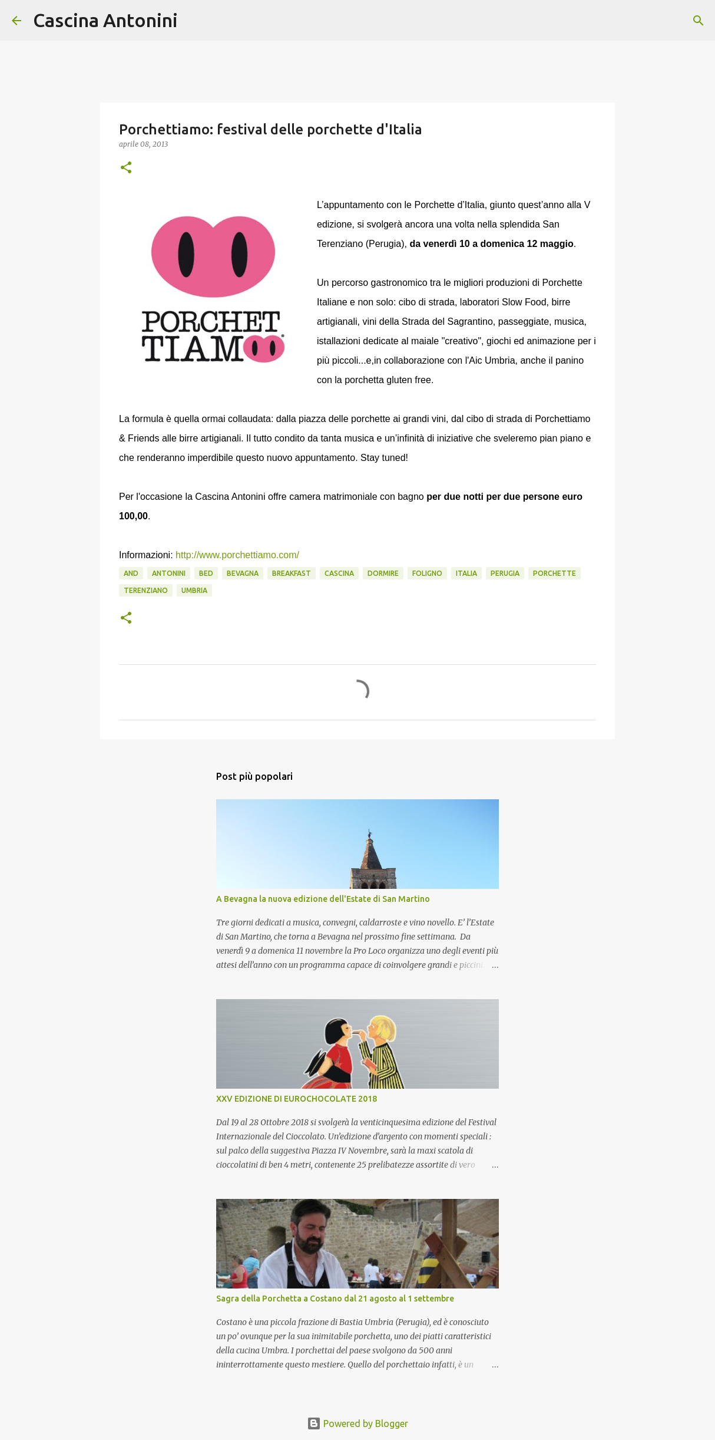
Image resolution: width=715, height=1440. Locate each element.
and (131, 573)
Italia (466, 573)
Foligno (427, 573)
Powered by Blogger (357, 1423)
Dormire (383, 573)
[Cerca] (194, 20)
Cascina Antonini (105, 20)
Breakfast (291, 573)
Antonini (169, 573)
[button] (126, 168)
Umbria (194, 590)
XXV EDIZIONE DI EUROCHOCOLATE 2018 (296, 1098)
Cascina (339, 573)
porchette (554, 573)
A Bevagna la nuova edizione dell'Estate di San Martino (323, 899)
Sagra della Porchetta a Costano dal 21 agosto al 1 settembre (335, 1298)
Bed (206, 573)
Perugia (505, 573)
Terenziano (146, 590)
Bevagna (243, 573)
